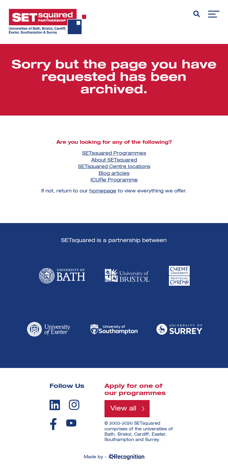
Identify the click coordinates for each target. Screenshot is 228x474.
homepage (102, 191)
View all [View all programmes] (123, 408)
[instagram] (74, 405)
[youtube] (71, 423)
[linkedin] (55, 405)
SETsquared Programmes (114, 153)
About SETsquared (114, 160)
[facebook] (53, 424)
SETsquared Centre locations (114, 167)
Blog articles (114, 173)
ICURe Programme (114, 180)
